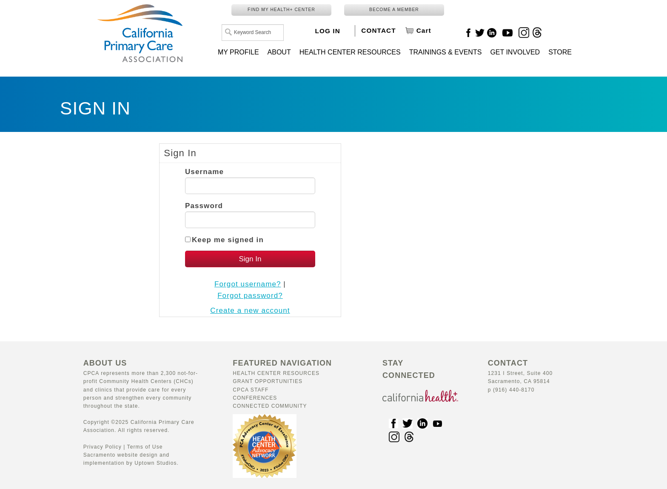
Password (204, 206)
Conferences (255, 398)
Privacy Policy (102, 447)
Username (204, 172)
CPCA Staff (250, 390)
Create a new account (250, 310)
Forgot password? (250, 296)
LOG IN (327, 30)
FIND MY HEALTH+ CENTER (281, 9)
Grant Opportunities (267, 381)
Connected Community (270, 406)
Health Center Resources (276, 373)
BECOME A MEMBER (394, 9)
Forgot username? (247, 284)
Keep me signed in (228, 240)
